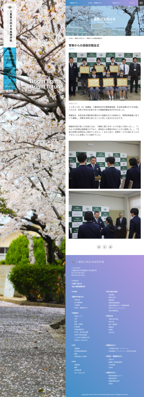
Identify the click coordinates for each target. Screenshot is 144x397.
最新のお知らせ (80, 38)
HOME (71, 38)
